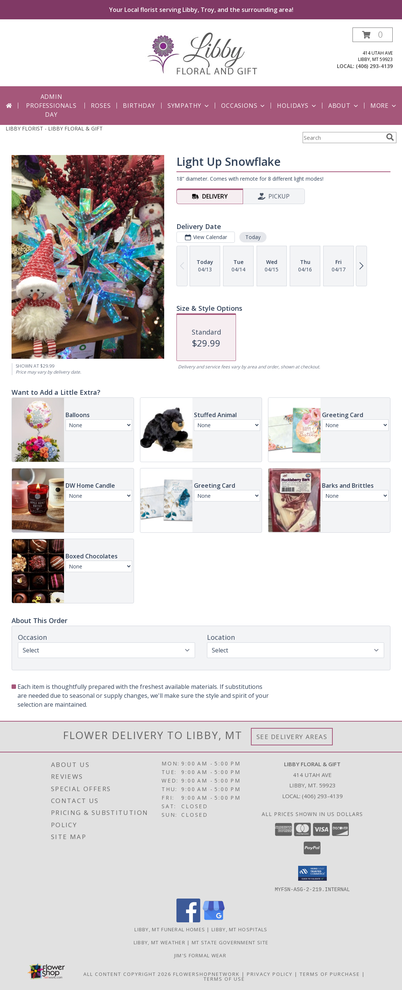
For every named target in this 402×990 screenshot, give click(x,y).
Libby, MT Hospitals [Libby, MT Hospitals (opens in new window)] (239, 929)
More (384, 105)
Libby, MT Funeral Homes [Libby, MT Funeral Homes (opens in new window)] (169, 929)
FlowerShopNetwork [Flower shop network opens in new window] (206, 973)
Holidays (297, 105)
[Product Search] (343, 137)
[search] (390, 137)
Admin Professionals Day (51, 106)
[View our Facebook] (188, 919)
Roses (101, 105)
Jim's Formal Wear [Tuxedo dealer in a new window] (201, 955)
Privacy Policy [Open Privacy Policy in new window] (270, 973)
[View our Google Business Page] (214, 919)
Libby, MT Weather (159, 942)
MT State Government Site (230, 942)
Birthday (139, 105)
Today (253, 237)
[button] (372, 35)
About (344, 105)
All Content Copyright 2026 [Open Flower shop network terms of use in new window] (127, 973)
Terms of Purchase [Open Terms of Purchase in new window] (330, 973)
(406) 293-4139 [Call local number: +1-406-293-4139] (374, 66)
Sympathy (189, 105)
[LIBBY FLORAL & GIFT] (201, 53)
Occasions (243, 105)
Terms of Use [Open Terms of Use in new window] (224, 978)
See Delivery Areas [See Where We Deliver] (292, 736)
